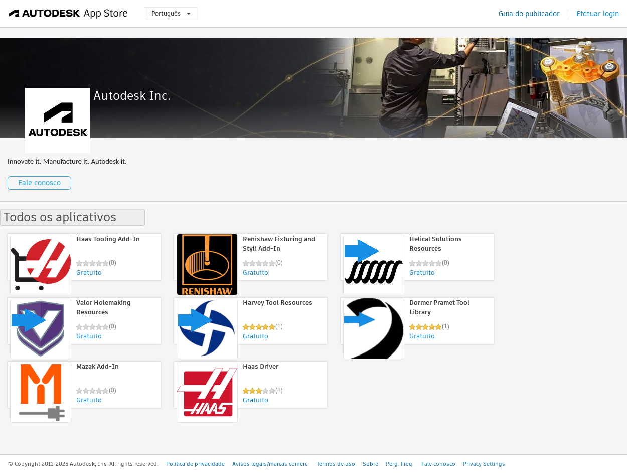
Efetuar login (597, 14)
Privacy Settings (484, 464)
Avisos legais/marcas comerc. (270, 464)
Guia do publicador (529, 14)
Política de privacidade (195, 464)
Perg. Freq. (400, 464)
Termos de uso (336, 464)
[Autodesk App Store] (68, 13)
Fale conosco (39, 183)
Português (171, 13)
